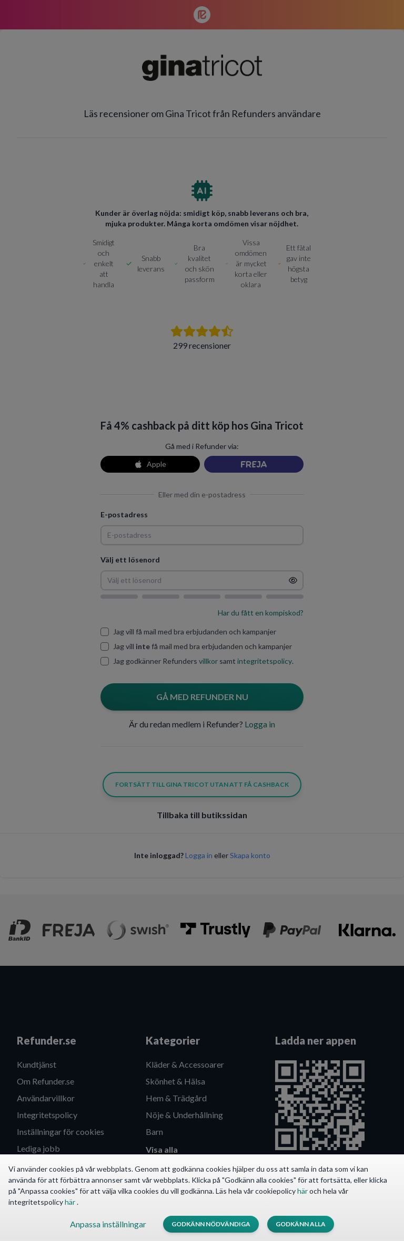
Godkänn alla (301, 1224)
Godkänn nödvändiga (210, 1224)
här (303, 1190)
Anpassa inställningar (108, 1224)
